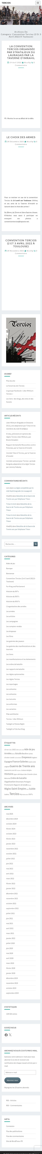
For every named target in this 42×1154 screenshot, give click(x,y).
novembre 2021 (12, 898)
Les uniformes (11, 704)
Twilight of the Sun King (15, 729)
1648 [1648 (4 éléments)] (23, 750)
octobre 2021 (11, 903)
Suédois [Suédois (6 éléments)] (6, 794)
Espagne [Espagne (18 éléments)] (8, 761)
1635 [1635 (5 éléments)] (17, 750)
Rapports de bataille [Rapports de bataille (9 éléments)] (21, 785)
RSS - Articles (11, 1100)
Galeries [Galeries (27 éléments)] (24, 761)
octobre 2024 (11, 824)
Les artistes (10, 616)
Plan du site (10, 381)
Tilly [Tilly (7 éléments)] (20, 794)
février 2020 (10, 968)
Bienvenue (10, 573)
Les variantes (11, 709)
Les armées (10, 611)
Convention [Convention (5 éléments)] (17, 757)
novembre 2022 (12, 848)
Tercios (6, 2)
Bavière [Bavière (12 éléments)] (25, 753)
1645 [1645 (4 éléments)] (20, 750)
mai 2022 (9, 868)
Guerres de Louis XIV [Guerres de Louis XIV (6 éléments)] (10, 770)
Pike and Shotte (12, 714)
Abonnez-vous (12, 1080)
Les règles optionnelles (15, 674)
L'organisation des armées (16, 606)
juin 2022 (9, 863)
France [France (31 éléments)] (16, 761)
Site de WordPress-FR (14, 1141)
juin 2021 (9, 918)
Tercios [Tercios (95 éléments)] (14, 794)
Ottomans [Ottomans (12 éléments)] (20, 782)
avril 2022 (9, 873)
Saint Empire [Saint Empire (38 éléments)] (18, 788)
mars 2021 (10, 933)
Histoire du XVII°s (12, 596)
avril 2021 (9, 928)
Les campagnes (12, 621)
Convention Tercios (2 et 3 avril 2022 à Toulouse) (21, 243)
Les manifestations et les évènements (21, 659)
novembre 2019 (12, 983)
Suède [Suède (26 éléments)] (32, 788)
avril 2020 (9, 958)
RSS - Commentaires (14, 1105)
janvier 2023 (10, 844)
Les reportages (12, 684)
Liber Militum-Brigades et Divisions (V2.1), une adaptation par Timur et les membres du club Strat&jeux (21, 425)
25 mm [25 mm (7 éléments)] (6, 750)
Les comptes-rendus (14, 626)
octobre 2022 (11, 853)
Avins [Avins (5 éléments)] (13, 753)
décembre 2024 (12, 819)
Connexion (10, 1126)
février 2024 (10, 829)
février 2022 (10, 883)
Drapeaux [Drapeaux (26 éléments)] (26, 757)
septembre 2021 (12, 908)
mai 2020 (9, 953)
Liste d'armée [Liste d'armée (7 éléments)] (28, 774)
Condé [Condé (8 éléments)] (12, 758)
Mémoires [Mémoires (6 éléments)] (7, 778)
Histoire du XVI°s (12, 591)
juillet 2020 (10, 943)
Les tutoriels (11, 699)
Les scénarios (11, 689)
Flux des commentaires (15, 1136)
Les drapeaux (11, 631)
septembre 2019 (12, 993)
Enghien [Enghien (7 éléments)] (34, 758)
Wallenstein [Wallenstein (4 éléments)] (25, 794)
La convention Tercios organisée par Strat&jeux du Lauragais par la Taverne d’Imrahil (21, 52)
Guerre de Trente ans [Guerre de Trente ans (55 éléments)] (22, 766)
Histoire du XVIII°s (13, 601)
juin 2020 (9, 948)
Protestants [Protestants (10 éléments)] (8, 785)
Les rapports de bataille (15, 669)
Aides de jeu (10, 563)
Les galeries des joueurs (15, 641)
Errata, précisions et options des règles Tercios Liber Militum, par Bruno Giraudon (18, 437)
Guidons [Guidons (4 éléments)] (19, 770)
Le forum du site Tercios (15, 386)
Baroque (9, 568)
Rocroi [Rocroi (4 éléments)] (29, 785)
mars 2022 (10, 878)
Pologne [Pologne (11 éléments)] (27, 782)
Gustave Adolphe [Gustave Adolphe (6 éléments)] (26, 770)
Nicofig (27, 62)
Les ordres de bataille (14, 664)
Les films (9, 636)
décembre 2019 (12, 978)
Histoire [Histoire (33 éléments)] (8, 773)
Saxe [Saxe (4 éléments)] (27, 789)
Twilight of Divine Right (15, 724)
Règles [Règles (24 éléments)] (7, 788)
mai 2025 (9, 814)
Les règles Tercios (13, 679)
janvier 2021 (10, 938)
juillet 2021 (10, 913)
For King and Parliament (15, 586)
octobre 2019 (11, 988)
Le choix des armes (21, 137)
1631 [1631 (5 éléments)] (10, 750)
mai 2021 (9, 923)
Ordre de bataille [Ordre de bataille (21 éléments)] (19, 778)
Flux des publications (14, 1131)
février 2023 (10, 839)
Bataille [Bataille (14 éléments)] (18, 753)
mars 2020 (10, 963)
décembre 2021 (12, 893)
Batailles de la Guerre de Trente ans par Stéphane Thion (19, 507)
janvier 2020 (10, 973)
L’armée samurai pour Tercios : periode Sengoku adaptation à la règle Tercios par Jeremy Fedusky (20, 464)
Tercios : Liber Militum (14, 719)
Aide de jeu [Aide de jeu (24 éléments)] (29, 749)
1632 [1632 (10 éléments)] (14, 750)
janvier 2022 (10, 888)
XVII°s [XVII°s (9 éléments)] (31, 794)
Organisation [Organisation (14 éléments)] (9, 781)
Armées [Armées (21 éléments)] (7, 753)
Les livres (9, 654)
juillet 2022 (10, 858)
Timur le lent (11, 504)
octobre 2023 (11, 833)
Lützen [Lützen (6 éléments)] (35, 774)
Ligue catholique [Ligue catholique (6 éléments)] (18, 774)
